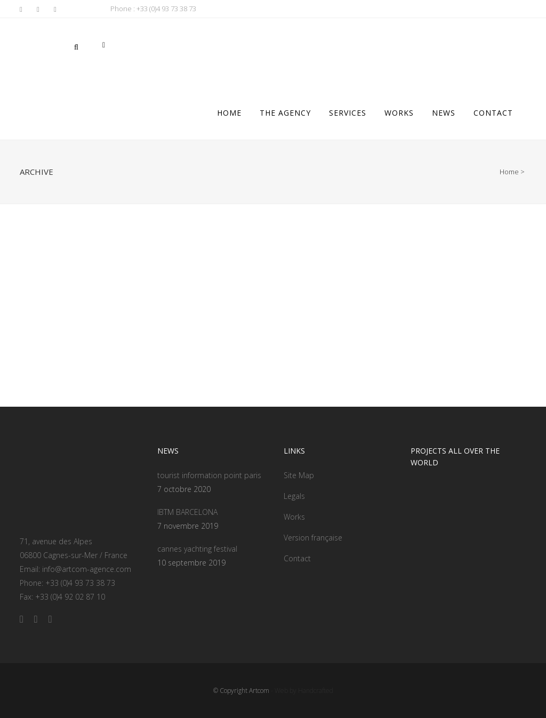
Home (509, 171)
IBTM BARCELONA (187, 512)
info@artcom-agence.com (86, 569)
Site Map (299, 475)
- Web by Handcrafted (301, 690)
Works (294, 517)
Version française (313, 538)
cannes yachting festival (197, 549)
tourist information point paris (209, 475)
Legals (294, 496)
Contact (297, 558)
